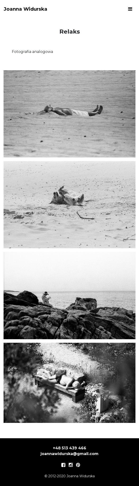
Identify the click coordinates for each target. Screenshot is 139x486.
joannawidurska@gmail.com (69, 453)
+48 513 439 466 (69, 448)
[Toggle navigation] (130, 9)
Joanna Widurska (25, 9)
